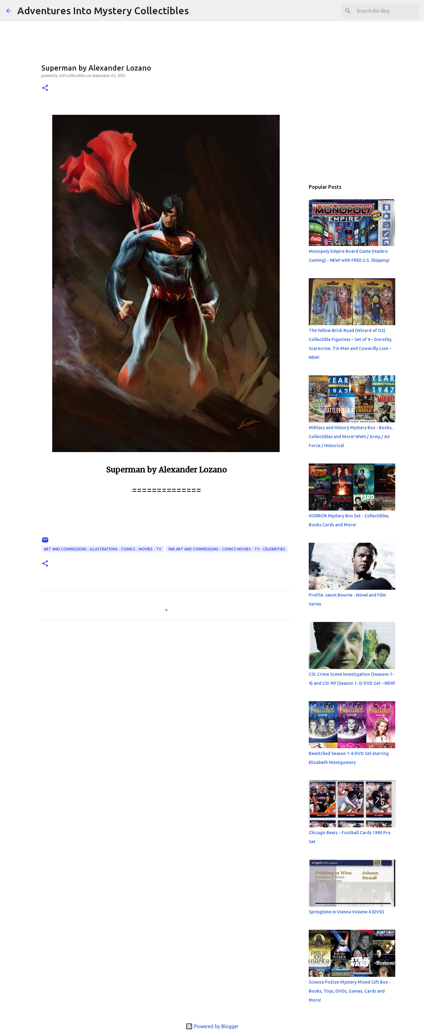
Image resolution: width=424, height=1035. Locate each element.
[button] (45, 88)
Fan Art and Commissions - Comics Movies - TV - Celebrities (226, 549)
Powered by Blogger (212, 1026)
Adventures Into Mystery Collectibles (103, 10)
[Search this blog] (386, 10)
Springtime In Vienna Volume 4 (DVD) (346, 911)
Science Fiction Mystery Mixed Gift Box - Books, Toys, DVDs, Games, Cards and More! (350, 991)
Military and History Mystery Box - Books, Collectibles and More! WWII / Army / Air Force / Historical (351, 436)
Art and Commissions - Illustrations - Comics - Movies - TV (102, 549)
